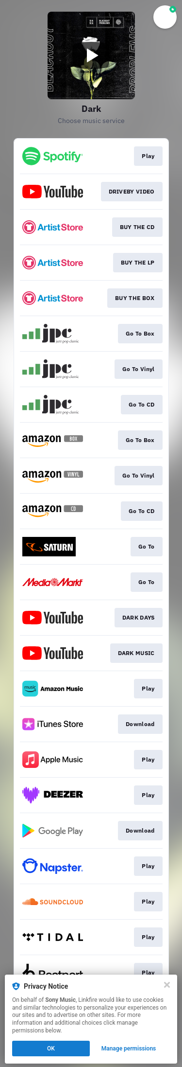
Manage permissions (128, 1048)
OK (51, 1048)
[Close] (167, 985)
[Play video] (91, 55)
